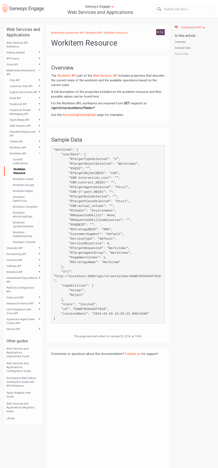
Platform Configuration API (20, 289)
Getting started (15, 52)
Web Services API (105, 76)
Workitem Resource (19, 171)
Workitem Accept (23, 185)
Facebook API (18, 104)
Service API (13, 329)
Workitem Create (23, 179)
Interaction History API (19, 303)
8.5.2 (160, 32)
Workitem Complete (25, 206)
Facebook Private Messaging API (20, 111)
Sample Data (183, 47)
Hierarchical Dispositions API (21, 279)
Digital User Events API (23, 92)
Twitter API (16, 141)
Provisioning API (16, 254)
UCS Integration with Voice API (18, 311)
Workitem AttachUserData (22, 214)
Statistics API (14, 272)
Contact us (133, 354)
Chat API (15, 80)
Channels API (14, 248)
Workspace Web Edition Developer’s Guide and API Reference (21, 381)
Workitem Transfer (24, 242)
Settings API (13, 266)
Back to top (181, 53)
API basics (12, 58)
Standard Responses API (23, 133)
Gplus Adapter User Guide (18, 394)
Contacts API (14, 260)
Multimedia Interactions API (20, 72)
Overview (180, 41)
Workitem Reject (23, 191)
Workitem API (18, 153)
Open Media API (19, 119)
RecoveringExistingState (79, 115)
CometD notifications (20, 161)
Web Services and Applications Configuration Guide (18, 367)
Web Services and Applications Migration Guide (20, 407)
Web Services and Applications (100, 12)
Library (10, 418)
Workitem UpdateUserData (23, 224)
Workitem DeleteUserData (22, 234)
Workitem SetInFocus (20, 198)
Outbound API (14, 297)
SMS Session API (20, 125)
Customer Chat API (21, 86)
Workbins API (18, 147)
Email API (15, 98)
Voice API (12, 64)
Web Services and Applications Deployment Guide (17, 352)
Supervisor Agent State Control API (20, 321)
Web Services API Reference (17, 44)
